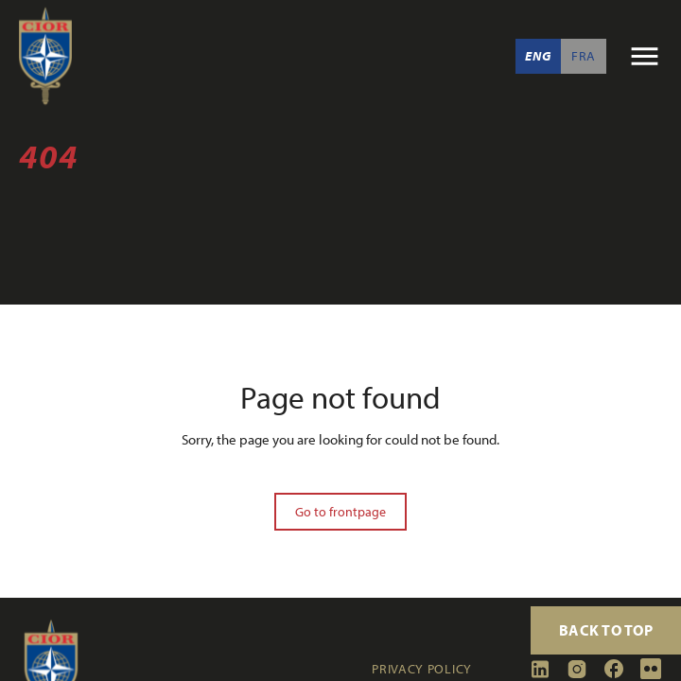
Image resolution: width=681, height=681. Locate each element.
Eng (537, 55)
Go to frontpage (340, 511)
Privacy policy (422, 668)
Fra (583, 55)
